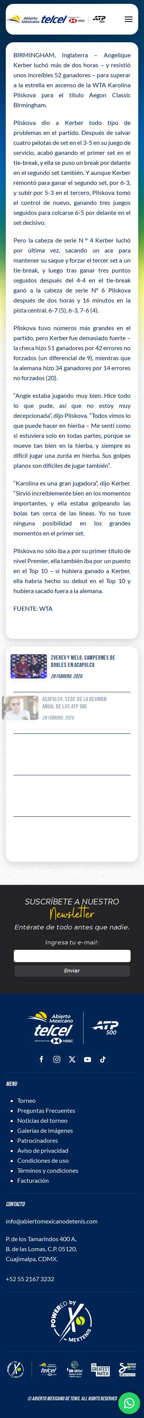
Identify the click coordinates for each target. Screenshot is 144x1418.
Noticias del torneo (42, 1120)
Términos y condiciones (47, 1170)
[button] (128, 19)
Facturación (33, 1180)
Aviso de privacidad (42, 1150)
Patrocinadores (37, 1140)
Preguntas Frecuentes (46, 1110)
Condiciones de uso (43, 1160)
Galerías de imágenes (45, 1130)
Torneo (26, 1100)
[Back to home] (56, 19)
